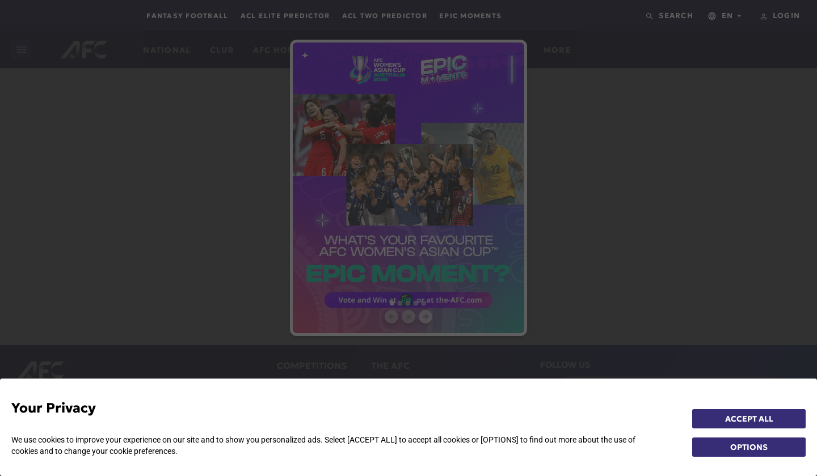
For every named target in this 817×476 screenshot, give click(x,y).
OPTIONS (749, 447)
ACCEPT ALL (749, 419)
